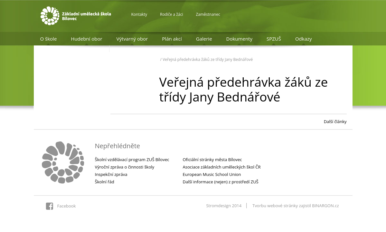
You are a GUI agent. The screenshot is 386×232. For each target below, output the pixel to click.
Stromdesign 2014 (223, 205)
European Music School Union (212, 174)
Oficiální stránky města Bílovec (212, 159)
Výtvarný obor (132, 38)
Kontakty (139, 14)
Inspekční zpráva (111, 174)
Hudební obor (86, 38)
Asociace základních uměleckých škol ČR (222, 167)
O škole (48, 38)
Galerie (204, 38)
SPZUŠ (274, 38)
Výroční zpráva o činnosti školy (125, 167)
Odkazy (303, 38)
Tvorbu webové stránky (275, 205)
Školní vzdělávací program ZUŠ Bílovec (132, 159)
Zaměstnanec (208, 14)
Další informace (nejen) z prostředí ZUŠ (221, 182)
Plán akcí (172, 38)
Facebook (66, 206)
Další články (335, 121)
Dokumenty (239, 38)
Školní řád (104, 182)
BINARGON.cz (325, 205)
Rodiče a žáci (171, 14)
